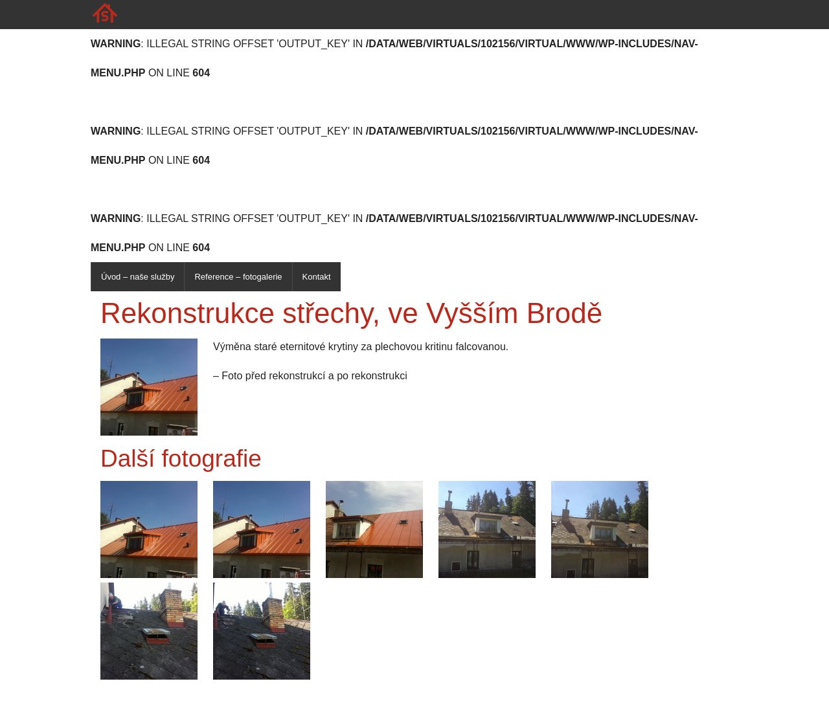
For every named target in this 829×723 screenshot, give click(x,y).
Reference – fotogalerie (238, 277)
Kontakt (316, 277)
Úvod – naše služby (137, 277)
